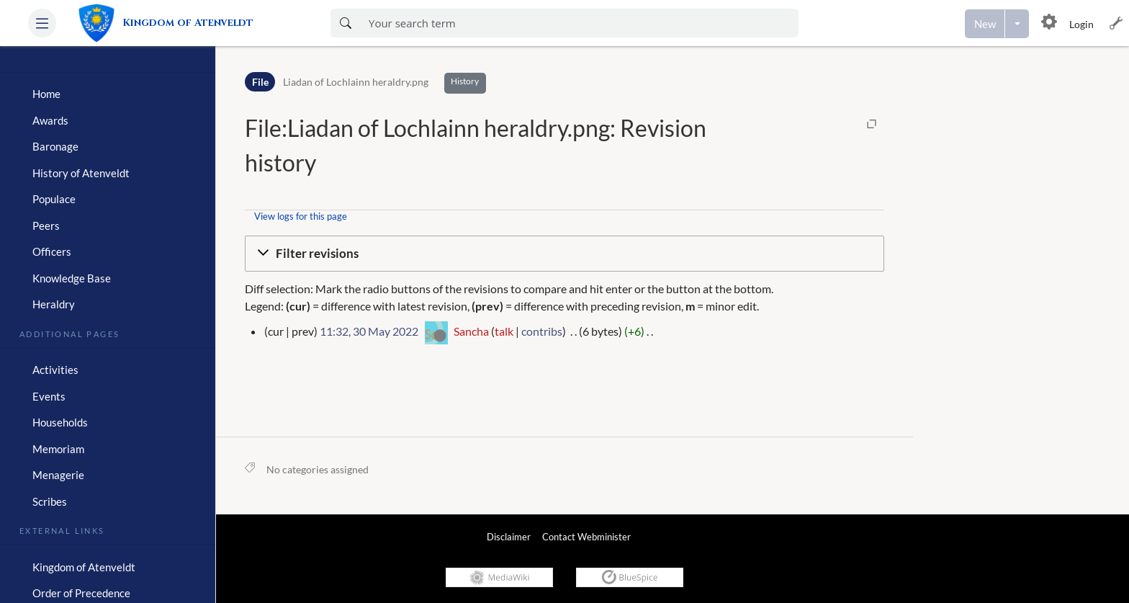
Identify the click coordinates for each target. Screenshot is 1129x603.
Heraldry (53, 304)
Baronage (55, 146)
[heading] (107, 67)
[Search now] (345, 23)
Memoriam (58, 448)
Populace (54, 198)
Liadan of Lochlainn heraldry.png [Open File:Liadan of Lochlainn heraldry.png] (355, 82)
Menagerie (58, 474)
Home (46, 93)
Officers (51, 251)
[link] (172, 23)
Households (60, 422)
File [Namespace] (260, 82)
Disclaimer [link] (509, 536)
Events (49, 396)
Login (1081, 24)
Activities (55, 369)
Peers (46, 225)
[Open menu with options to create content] (1017, 23)
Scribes (49, 501)
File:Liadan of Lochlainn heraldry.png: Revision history (475, 145)
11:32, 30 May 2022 (369, 331)
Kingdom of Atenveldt (83, 566)
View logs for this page (300, 216)
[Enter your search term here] (579, 23)
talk (504, 331)
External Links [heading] (62, 529)
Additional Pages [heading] (69, 332)
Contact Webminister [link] (586, 536)
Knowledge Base (71, 278)
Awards (50, 120)
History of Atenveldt (81, 172)
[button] (42, 23)
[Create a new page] (985, 23)
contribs (541, 331)
